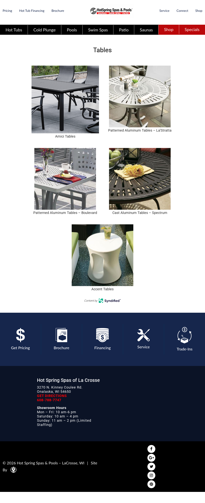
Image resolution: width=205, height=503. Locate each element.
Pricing (7, 11)
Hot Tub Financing (31, 11)
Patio (124, 29)
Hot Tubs (13, 29)
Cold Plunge (44, 29)
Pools (72, 29)
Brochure (57, 11)
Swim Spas (98, 29)
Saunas (146, 29)
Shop (198, 11)
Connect (182, 11)
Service (164, 11)
